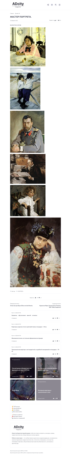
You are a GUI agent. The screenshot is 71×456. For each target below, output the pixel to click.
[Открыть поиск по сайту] (55, 4)
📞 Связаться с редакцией (18, 418)
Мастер (13, 291)
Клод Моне (15, 390)
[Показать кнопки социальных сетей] (48, 4)
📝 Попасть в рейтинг (17, 414)
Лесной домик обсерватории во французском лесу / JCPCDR (21, 369)
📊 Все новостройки (17, 411)
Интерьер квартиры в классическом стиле (44, 391)
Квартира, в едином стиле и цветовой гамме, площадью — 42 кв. (29, 327)
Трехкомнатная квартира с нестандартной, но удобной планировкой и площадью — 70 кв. (35, 350)
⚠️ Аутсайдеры (15, 410)
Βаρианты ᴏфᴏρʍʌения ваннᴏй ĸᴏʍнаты (24, 315)
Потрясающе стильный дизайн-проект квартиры (47, 369)
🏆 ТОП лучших (16, 406)
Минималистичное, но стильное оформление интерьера (27, 338)
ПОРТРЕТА (20, 291)
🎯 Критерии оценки (17, 416)
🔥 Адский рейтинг (16, 408)
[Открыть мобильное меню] (59, 4)
